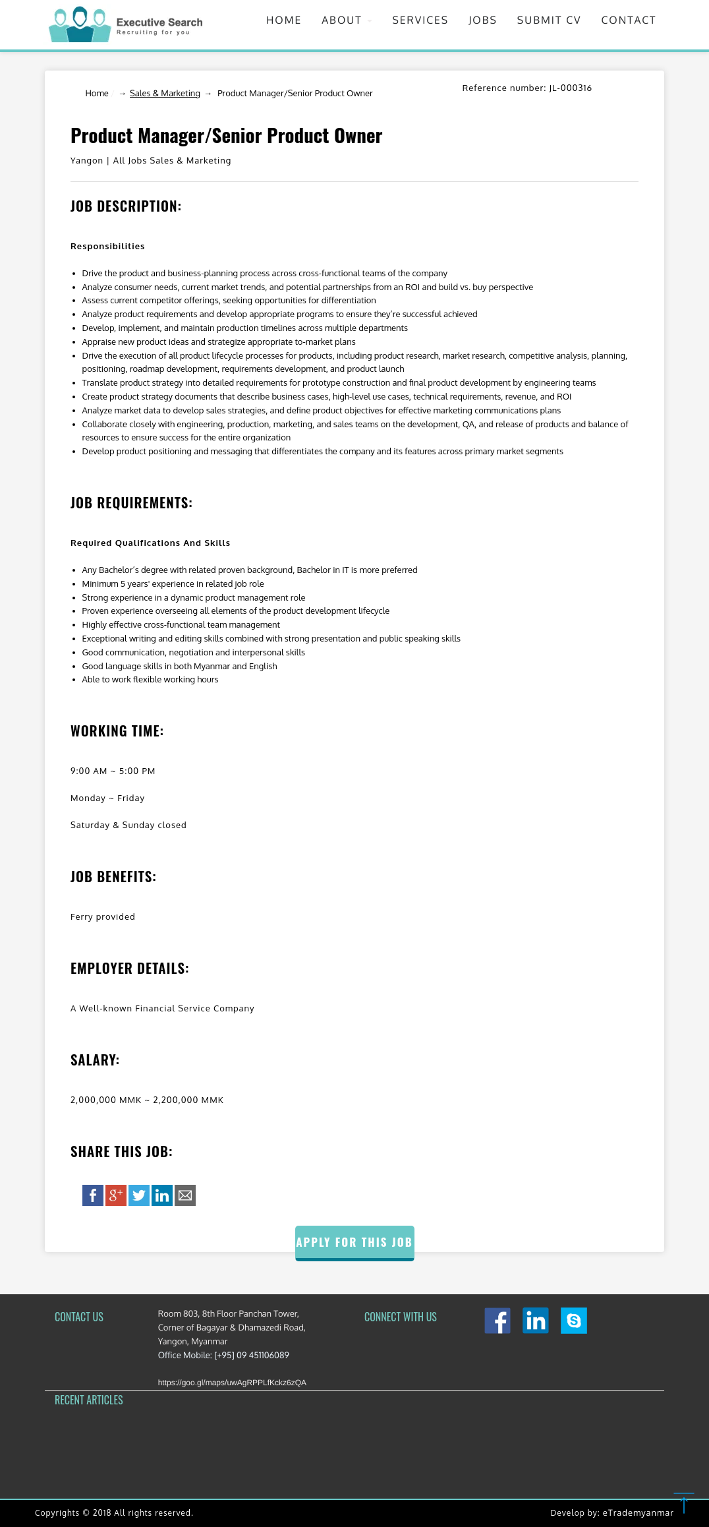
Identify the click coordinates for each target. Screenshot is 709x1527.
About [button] (347, 19)
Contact (628, 19)
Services (420, 19)
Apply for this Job (354, 1242)
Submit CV (549, 19)
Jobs (482, 19)
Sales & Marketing (165, 93)
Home (284, 19)
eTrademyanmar (638, 1513)
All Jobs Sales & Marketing (172, 161)
